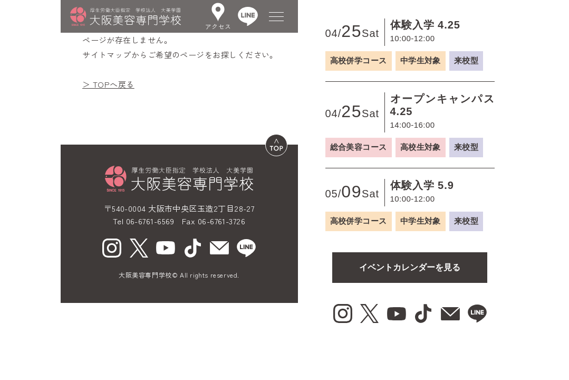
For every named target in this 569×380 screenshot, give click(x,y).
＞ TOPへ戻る (108, 84)
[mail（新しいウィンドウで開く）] (219, 248)
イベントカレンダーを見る (409, 267)
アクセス (218, 16)
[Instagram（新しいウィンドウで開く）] (111, 248)
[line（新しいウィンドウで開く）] (246, 248)
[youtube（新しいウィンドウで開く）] (165, 248)
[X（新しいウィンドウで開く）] (138, 248)
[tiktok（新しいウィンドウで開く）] (192, 248)
